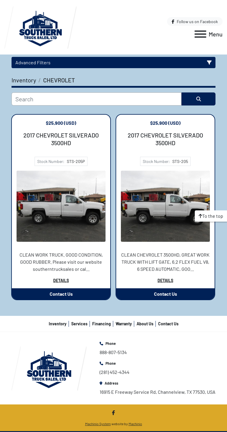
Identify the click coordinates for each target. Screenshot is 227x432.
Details (61, 280)
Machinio (135, 424)
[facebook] (195, 21)
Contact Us (61, 294)
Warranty (124, 323)
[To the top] (211, 216)
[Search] (96, 98)
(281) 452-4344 (114, 372)
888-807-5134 (113, 352)
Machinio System (98, 424)
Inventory (58, 323)
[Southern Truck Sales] (49, 367)
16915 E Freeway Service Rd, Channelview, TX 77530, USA (157, 392)
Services (79, 323)
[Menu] (200, 34)
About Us (145, 323)
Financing (101, 323)
